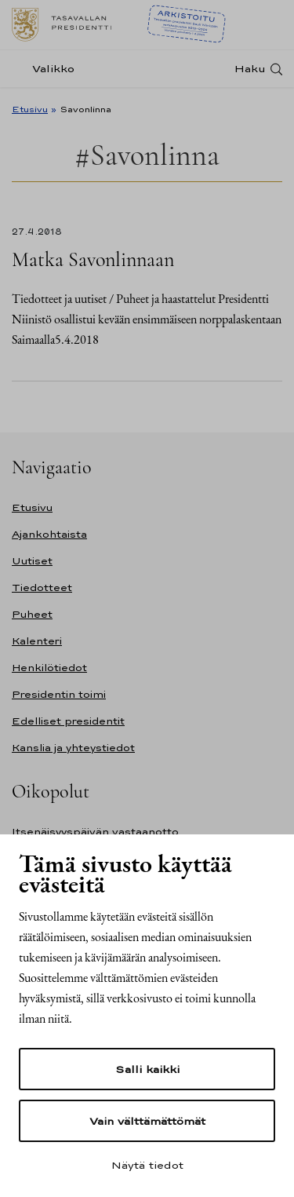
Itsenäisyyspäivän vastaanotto (95, 831)
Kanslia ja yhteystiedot (73, 747)
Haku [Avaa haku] (250, 69)
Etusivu (30, 109)
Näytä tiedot (147, 1165)
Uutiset (32, 560)
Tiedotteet (42, 587)
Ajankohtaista (49, 534)
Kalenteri (37, 641)
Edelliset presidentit (68, 721)
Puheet (32, 614)
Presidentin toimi (59, 694)
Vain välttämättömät (147, 1121)
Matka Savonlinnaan (93, 259)
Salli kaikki (147, 1069)
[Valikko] (48, 68)
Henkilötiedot (49, 667)
